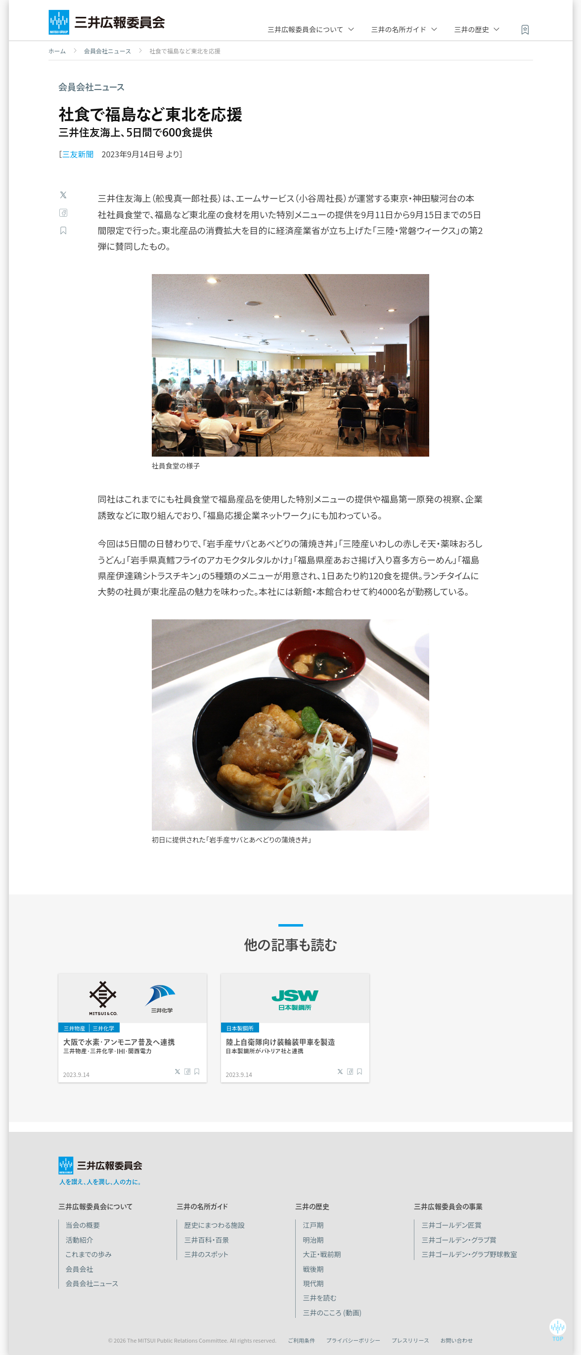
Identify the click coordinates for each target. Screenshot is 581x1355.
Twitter (63, 195)
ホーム (57, 51)
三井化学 (103, 1028)
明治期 (313, 1240)
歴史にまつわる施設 (214, 1225)
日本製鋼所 (240, 1028)
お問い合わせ (457, 1340)
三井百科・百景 (206, 1240)
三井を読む (319, 1298)
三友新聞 (78, 154)
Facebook (63, 213)
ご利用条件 (301, 1340)
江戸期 (313, 1225)
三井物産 (75, 1028)
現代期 (313, 1283)
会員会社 (79, 1269)
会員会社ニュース (107, 51)
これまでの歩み (89, 1254)
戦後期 (313, 1269)
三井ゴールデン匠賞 (451, 1225)
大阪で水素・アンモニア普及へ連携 (119, 1046)
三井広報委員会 (106, 25)
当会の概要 (83, 1225)
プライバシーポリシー (353, 1340)
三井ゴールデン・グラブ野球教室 (469, 1254)
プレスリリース (410, 1340)
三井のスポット (206, 1254)
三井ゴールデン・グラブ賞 (458, 1240)
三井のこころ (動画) (332, 1312)
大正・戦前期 (322, 1254)
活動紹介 (79, 1240)
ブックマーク (63, 230)
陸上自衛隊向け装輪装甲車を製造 (280, 1046)
